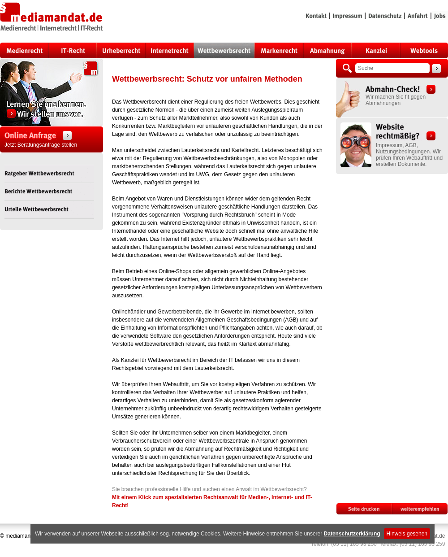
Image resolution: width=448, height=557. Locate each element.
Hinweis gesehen (407, 534)
